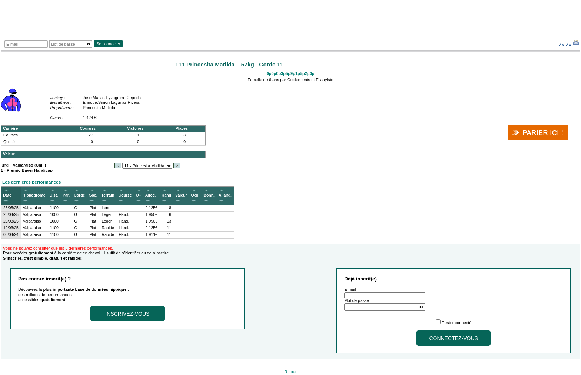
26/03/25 (11, 221)
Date (7, 195)
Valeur (181, 195)
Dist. (54, 195)
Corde (79, 195)
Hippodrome (34, 195)
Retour (290, 371)
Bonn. (209, 195)
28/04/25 (11, 215)
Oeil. (195, 195)
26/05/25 (11, 208)
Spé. (93, 195)
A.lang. (225, 195)
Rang (166, 195)
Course (125, 195)
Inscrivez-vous (127, 314)
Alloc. (150, 195)
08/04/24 (11, 235)
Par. (66, 195)
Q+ (138, 195)
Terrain (108, 195)
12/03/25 (11, 228)
